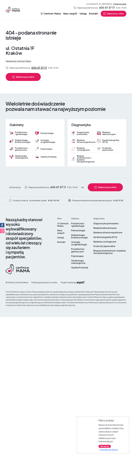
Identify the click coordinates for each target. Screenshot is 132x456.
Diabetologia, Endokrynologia (22, 141)
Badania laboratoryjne (109, 133)
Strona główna (37, 14)
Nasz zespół (70, 13)
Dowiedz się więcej (109, 449)
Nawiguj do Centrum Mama (18, 61)
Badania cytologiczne (83, 149)
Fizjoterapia (46, 149)
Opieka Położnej (48, 156)
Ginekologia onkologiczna (21, 157)
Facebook (2, 225)
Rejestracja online (115, 13)
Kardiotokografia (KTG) (110, 141)
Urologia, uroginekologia (47, 141)
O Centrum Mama (51, 13)
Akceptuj (104, 446)
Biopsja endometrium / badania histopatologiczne (85, 159)
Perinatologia (47, 133)
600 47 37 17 (107, 7)
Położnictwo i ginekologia (21, 133)
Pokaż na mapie (119, 4)
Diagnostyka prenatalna (83, 133)
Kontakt (93, 13)
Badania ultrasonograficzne (85, 141)
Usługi (83, 13)
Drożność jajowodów (107, 149)
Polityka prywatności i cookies (44, 282)
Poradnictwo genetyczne (21, 149)
